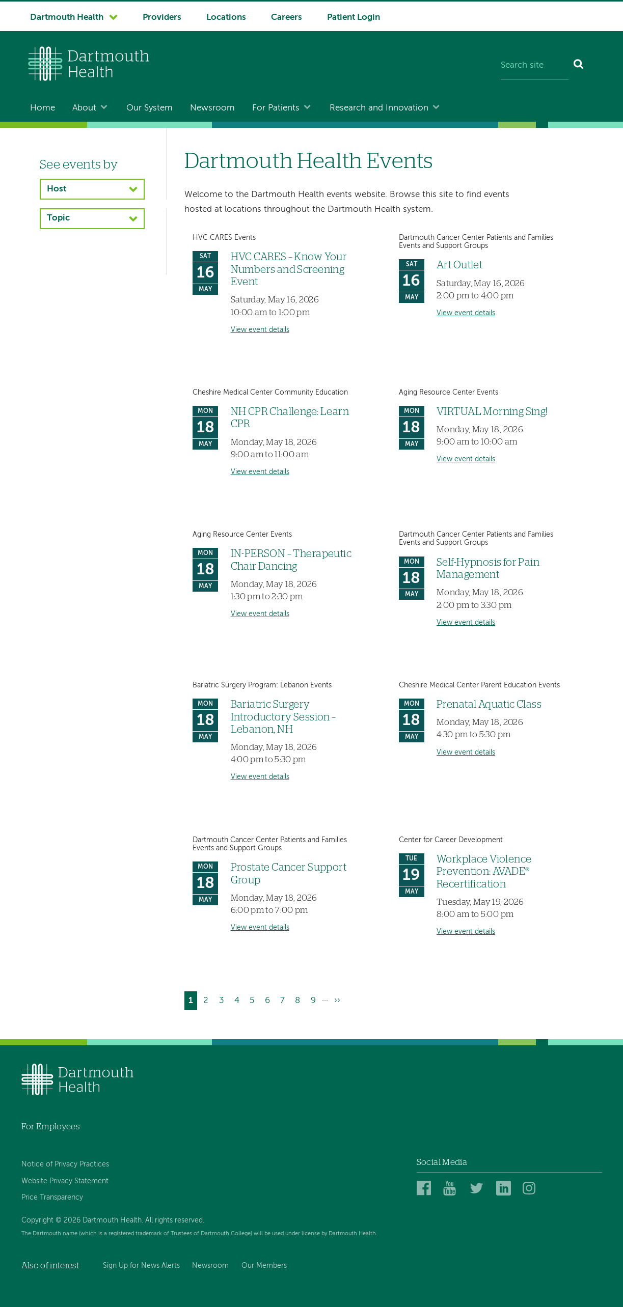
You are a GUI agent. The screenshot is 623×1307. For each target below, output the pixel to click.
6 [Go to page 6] (269, 999)
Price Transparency (52, 1197)
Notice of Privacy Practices (65, 1164)
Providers (162, 17)
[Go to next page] (337, 1000)
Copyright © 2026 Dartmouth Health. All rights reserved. (112, 1220)
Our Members (264, 1265)
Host (56, 189)
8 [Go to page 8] (299, 999)
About (84, 108)
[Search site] (534, 66)
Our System (149, 108)
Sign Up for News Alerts (141, 1265)
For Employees (50, 1126)
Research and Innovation (379, 108)
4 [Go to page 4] (238, 999)
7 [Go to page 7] (284, 999)
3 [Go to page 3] (223, 999)
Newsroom (212, 108)
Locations (226, 17)
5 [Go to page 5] (254, 999)
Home (42, 108)
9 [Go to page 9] (315, 999)
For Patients (276, 108)
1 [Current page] (192, 1001)
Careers (286, 17)
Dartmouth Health (66, 17)
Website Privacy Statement (65, 1181)
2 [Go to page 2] (207, 999)
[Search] (578, 66)
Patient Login (353, 17)
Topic (58, 218)
